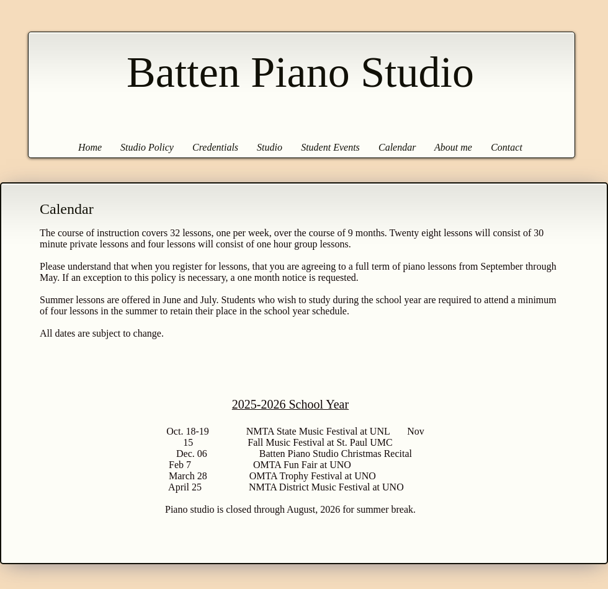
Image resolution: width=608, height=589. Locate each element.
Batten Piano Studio (300, 72)
